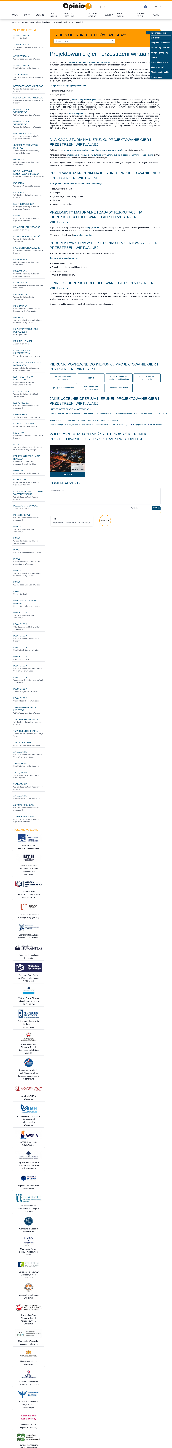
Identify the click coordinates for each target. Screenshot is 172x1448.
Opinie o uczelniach (69, 15)
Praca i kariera (120, 15)
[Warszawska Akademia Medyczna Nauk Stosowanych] (28, 1399)
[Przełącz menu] (148, 32)
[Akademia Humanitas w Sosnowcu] (28, 951)
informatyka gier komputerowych (91, 387)
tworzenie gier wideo (119, 388)
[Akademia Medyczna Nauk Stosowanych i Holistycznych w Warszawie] (28, 1116)
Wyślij (156, 508)
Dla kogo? (155, 38)
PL (151, 7)
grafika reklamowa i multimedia (147, 377)
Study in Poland (141, 15)
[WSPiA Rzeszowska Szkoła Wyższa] (28, 1138)
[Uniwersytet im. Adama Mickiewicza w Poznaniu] (28, 931)
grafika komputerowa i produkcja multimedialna (119, 377)
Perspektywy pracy (159, 52)
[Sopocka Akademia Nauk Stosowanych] (28, 1182)
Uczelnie (40, 15)
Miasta (156, 15)
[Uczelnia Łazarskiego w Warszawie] (28, 1291)
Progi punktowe (147, 413)
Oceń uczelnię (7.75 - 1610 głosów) (66, 413)
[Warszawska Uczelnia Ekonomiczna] (28, 1225)
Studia (27, 15)
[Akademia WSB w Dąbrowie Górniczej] (28, 1421)
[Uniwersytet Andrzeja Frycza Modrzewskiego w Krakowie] (28, 1203)
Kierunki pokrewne (159, 62)
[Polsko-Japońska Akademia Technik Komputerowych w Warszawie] (28, 1314)
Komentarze (156, 77)
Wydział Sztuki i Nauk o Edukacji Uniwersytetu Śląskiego (84, 420)
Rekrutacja (90, 413)
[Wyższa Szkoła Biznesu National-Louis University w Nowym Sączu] (28, 1160)
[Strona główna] (86, 7)
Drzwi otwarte (163, 413)
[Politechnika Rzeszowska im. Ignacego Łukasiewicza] (28, 1019)
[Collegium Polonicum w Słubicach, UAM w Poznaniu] (28, 1269)
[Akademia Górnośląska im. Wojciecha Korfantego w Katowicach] (28, 973)
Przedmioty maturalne (161, 48)
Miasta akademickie (160, 72)
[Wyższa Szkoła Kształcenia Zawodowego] (28, 842)
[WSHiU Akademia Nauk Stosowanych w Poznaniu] (28, 1378)
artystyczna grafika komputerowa (63, 377)
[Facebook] (145, 6)
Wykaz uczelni (157, 67)
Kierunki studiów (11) (122, 424)
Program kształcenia (160, 43)
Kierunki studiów (93, 15)
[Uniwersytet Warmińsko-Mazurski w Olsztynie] (28, 1337)
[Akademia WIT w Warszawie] (28, 1092)
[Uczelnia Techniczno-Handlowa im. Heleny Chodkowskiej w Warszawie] (28, 865)
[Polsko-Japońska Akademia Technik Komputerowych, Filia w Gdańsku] (28, 1043)
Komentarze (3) (102, 424)
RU (160, 7)
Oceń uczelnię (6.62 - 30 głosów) (65, 424)
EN (155, 7)
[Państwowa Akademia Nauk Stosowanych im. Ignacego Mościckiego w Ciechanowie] (28, 1069)
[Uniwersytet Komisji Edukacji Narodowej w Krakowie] (28, 1246)
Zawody (109, 15)
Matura (14, 15)
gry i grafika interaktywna (63, 388)
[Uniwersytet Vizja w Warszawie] (28, 1357)
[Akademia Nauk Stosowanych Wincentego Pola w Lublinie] (28, 889)
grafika (91, 378)
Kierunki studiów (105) (127, 413)
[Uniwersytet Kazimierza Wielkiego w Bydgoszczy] (28, 911)
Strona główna (28, 22)
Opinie (154, 57)
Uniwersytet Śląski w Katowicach (70, 409)
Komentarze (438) (106, 413)
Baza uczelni (53, 15)
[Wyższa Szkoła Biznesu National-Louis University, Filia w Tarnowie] (28, 996)
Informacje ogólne (159, 33)
